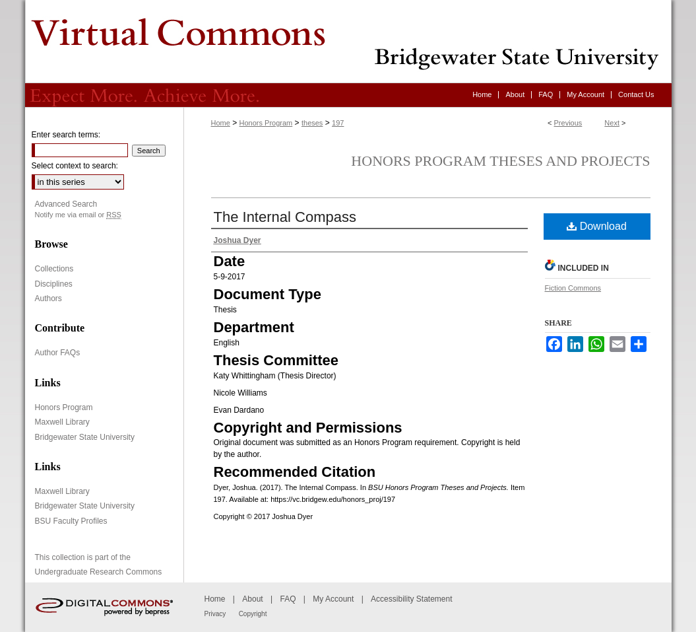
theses (312, 123)
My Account (333, 599)
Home (220, 123)
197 (338, 123)
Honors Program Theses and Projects (500, 161)
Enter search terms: (66, 134)
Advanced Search (66, 204)
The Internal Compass (285, 217)
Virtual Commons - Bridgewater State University (348, 41)
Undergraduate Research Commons (98, 572)
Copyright (253, 613)
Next (611, 123)
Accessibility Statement (411, 599)
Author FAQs (57, 352)
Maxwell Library (62, 422)
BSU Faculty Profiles (71, 521)
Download (597, 226)
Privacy (215, 613)
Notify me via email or (78, 215)
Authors (48, 298)
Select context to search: (75, 165)
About (252, 599)
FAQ (288, 599)
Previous (568, 123)
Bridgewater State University (85, 437)
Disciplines (54, 284)
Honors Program (266, 123)
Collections (54, 268)
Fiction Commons (573, 288)
